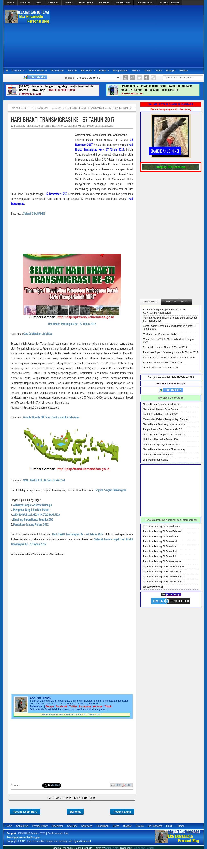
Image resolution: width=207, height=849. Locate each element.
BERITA (51, 126)
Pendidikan (57, 70)
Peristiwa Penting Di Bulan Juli (159, 556)
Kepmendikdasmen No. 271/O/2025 (162, 362)
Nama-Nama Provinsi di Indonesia (161, 404)
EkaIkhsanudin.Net (57, 833)
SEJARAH (72, 126)
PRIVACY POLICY (86, 2)
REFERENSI (69, 2)
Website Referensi (153, 586)
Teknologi (86, 70)
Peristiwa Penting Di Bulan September (163, 566)
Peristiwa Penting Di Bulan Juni (160, 551)
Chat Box (72, 826)
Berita (102, 70)
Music (147, 70)
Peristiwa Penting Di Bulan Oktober (162, 571)
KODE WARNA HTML (145, 2)
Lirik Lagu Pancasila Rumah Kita (160, 439)
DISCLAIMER (104, 2)
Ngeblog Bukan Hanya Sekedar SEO (33, 519)
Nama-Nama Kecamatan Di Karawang (164, 449)
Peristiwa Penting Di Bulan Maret (161, 536)
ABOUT (39, 2)
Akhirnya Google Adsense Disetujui (32, 505)
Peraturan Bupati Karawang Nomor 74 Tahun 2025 (170, 352)
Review (183, 70)
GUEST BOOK (53, 2)
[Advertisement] (127, 36)
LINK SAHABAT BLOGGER (169, 2)
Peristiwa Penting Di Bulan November (163, 576)
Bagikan (56, 784)
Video (158, 70)
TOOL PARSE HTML (122, 2)
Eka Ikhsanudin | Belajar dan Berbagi (47, 841)
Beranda (75, 811)
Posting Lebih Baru (25, 811)
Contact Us (18, 70)
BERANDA (10, 2)
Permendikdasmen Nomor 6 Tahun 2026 (165, 347)
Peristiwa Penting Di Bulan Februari (162, 531)
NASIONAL (62, 126)
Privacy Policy (40, 826)
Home (9, 826)
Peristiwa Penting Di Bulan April (160, 541)
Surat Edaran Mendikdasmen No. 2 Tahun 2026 (169, 357)
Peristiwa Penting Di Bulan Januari (161, 526)
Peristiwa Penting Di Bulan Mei (159, 546)
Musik (169, 826)
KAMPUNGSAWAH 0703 (32, 833)
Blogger (170, 70)
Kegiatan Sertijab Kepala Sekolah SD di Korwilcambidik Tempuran (164, 311)
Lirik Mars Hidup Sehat (155, 459)
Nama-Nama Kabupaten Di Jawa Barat (164, 434)
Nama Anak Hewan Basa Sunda (160, 409)
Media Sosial (36, 70)
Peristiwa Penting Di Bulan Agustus (162, 561)
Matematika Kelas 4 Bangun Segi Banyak (165, 419)
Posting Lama (122, 811)
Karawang (86, 826)
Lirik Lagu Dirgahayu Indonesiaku (161, 444)
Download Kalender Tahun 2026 (160, 367)
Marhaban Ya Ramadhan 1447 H (161, 334)
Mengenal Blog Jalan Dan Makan (31, 510)
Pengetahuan (120, 70)
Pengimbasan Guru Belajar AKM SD (162, 429)
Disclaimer (57, 826)
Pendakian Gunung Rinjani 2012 (31, 524)
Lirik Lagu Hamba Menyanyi (158, 454)
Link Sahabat (155, 826)
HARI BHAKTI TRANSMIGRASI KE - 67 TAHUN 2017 (63, 119)
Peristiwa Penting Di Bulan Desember (163, 581)
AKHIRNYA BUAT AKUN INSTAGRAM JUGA (36, 515)
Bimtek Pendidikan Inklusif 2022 (160, 414)
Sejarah (72, 70)
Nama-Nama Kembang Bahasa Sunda (164, 424)
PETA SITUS (25, 2)
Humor (136, 70)
